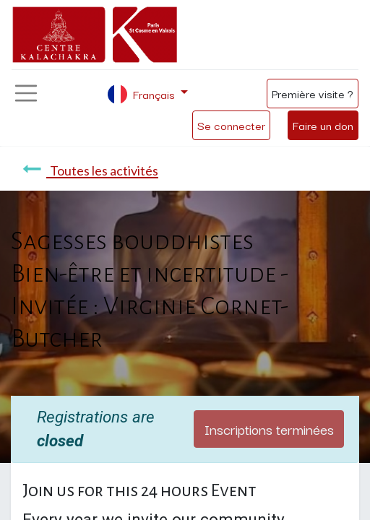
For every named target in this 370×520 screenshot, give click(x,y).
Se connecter (231, 125)
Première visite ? (312, 93)
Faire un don (323, 125)
